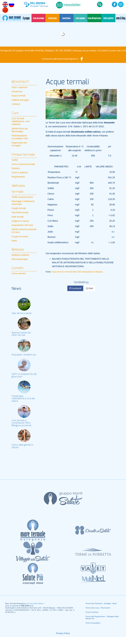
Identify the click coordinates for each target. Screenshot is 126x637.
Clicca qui (44, 6)
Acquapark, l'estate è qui (24, 355)
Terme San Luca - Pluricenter (98, 608)
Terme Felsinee (92, 612)
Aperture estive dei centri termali (21, 334)
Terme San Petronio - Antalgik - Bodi (101, 603)
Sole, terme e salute (22, 313)
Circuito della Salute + (36, 603)
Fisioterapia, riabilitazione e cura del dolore (23, 398)
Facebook (75, 288)
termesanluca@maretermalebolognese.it (60, 59)
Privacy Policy (63, 633)
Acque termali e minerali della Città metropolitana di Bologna (77, 272)
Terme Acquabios (93, 623)
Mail (89, 288)
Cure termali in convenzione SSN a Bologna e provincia (21, 423)
